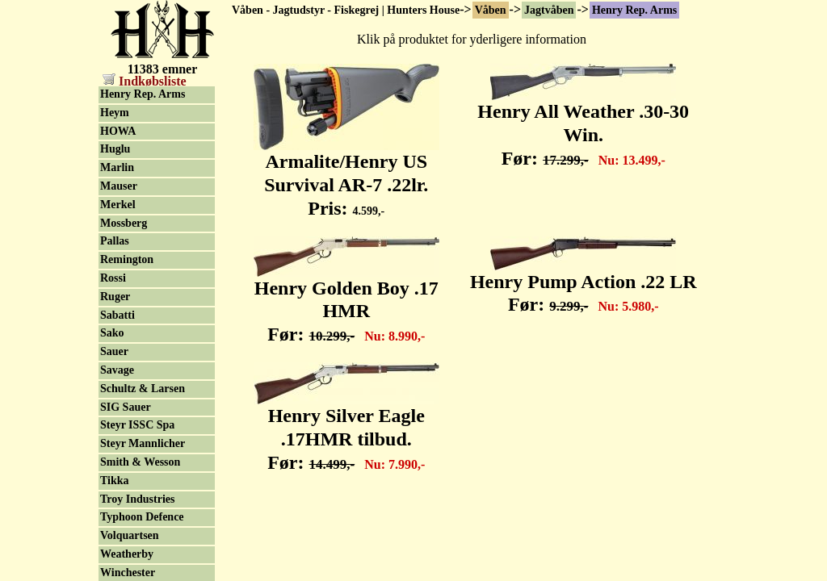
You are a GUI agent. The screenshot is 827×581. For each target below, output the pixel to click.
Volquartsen (129, 535)
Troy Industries (137, 499)
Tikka (114, 480)
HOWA (118, 131)
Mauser (118, 186)
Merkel (118, 205)
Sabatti (117, 315)
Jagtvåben (548, 10)
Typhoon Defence (142, 517)
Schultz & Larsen (142, 388)
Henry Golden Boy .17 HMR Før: (346, 302)
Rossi (113, 278)
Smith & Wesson (140, 462)
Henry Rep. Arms (634, 10)
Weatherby (126, 554)
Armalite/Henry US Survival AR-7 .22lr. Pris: (346, 176)
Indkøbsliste (145, 81)
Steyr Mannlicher (142, 443)
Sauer (114, 351)
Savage (117, 370)
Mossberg (123, 223)
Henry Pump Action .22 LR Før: (583, 284)
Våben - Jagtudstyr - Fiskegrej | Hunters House (346, 10)
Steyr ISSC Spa (137, 425)
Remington (126, 259)
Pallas (114, 241)
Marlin (117, 167)
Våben (490, 10)
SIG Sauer (125, 407)
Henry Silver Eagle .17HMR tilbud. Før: (346, 430)
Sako (112, 333)
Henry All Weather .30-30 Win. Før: (583, 126)
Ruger (115, 296)
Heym (114, 113)
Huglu (115, 149)
